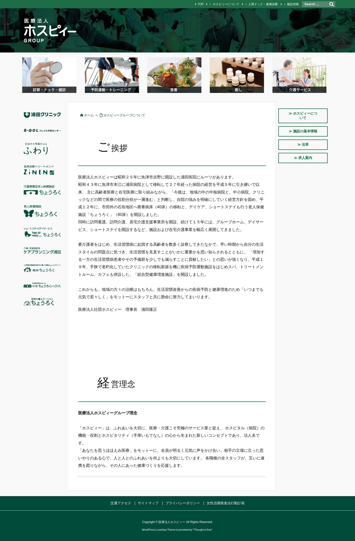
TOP (201, 4)
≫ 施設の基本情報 (303, 131)
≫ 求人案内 (303, 158)
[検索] (331, 4)
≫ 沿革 (303, 144)
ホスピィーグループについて (124, 115)
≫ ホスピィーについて (303, 115)
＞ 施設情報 (291, 4)
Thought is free (202, 529)
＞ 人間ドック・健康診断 (261, 4)
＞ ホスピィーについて (224, 4)
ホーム (89, 115)
